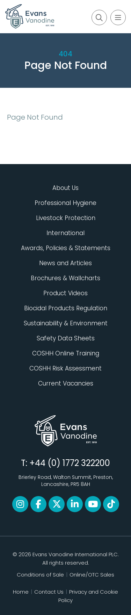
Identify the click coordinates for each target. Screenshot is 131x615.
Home (21, 591)
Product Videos (65, 293)
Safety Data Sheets (66, 338)
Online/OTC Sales (92, 574)
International (65, 233)
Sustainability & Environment (66, 323)
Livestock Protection (65, 218)
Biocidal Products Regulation (65, 308)
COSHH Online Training (65, 353)
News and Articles (65, 263)
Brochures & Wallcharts (65, 278)
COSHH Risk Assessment (65, 368)
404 (65, 54)
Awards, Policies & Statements (65, 248)
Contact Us (49, 591)
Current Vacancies (65, 383)
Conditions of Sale (40, 574)
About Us (65, 188)
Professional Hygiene (65, 203)
